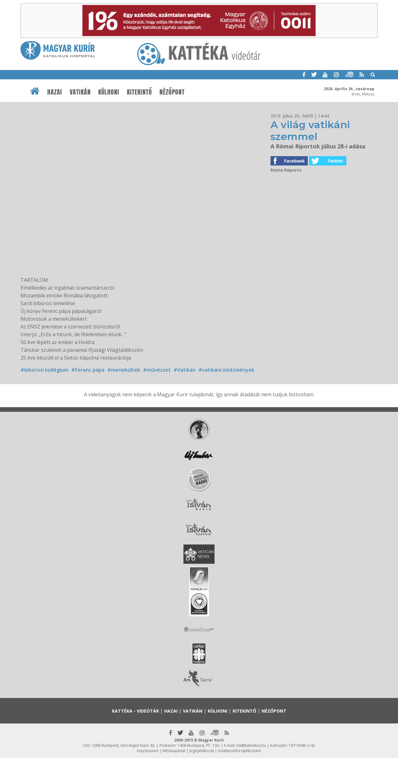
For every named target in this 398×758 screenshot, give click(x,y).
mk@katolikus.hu (251, 745)
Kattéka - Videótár (135, 711)
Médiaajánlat (174, 750)
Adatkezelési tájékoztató (239, 750)
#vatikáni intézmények (226, 369)
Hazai (54, 92)
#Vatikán (185, 369)
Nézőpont (172, 92)
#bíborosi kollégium (44, 369)
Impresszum (148, 750)
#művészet (157, 369)
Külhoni (108, 92)
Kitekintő (139, 92)
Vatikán (80, 92)
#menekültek (123, 369)
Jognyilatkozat (201, 750)
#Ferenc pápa (87, 369)
